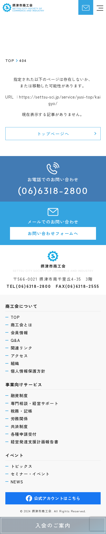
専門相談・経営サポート (35, 403)
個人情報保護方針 (28, 371)
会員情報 (19, 332)
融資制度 (19, 395)
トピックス (22, 466)
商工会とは (22, 325)
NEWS (17, 482)
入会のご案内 (53, 525)
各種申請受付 (24, 434)
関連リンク (22, 348)
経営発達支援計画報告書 (35, 442)
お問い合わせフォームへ (53, 233)
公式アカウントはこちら (53, 498)
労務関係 (19, 418)
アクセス (19, 356)
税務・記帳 (22, 411)
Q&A (15, 340)
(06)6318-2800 (53, 190)
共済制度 (19, 426)
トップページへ (53, 134)
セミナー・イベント (30, 474)
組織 (15, 363)
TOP (15, 317)
